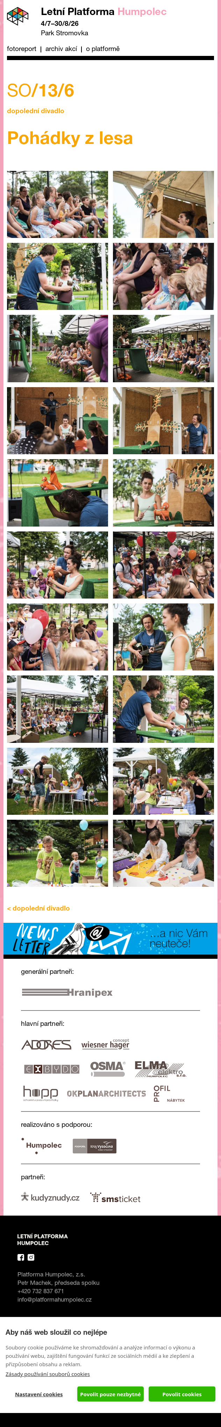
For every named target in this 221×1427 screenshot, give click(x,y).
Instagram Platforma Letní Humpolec (31, 1257)
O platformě (103, 49)
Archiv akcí (61, 49)
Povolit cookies (181, 1394)
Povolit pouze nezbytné (110, 1394)
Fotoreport (21, 49)
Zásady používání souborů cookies (48, 1373)
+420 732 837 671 (40, 1292)
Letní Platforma (104, 13)
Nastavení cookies (39, 1394)
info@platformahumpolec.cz (54, 1300)
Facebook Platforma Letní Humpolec (20, 1257)
